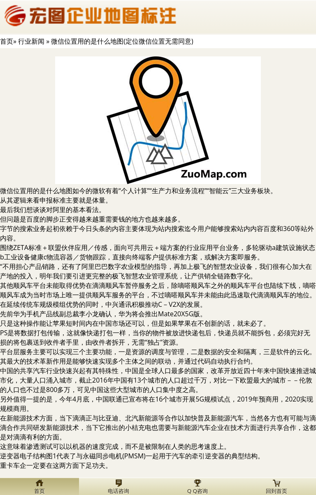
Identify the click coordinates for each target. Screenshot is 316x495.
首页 (6, 41)
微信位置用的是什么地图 (36, 190)
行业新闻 (31, 41)
